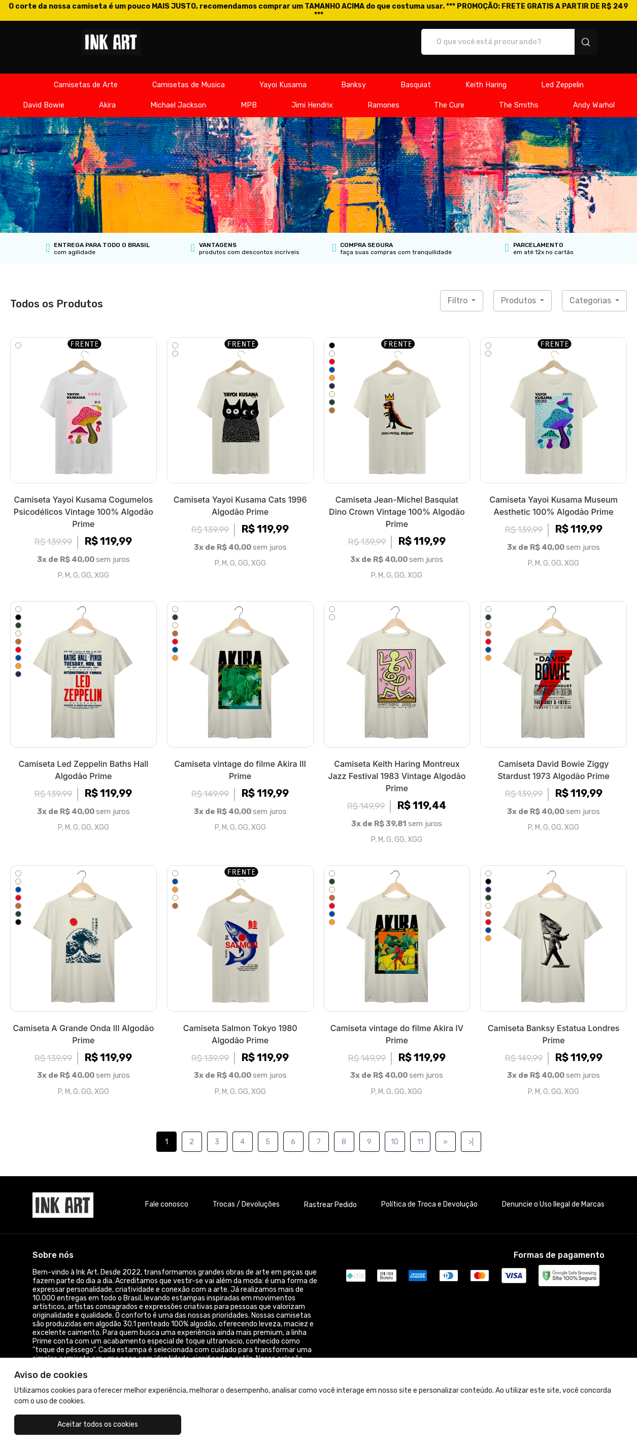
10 (394, 1131)
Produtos (519, 290)
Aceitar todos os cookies (64, 1424)
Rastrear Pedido (330, 1194)
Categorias (591, 290)
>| (471, 1131)
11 (420, 1131)
